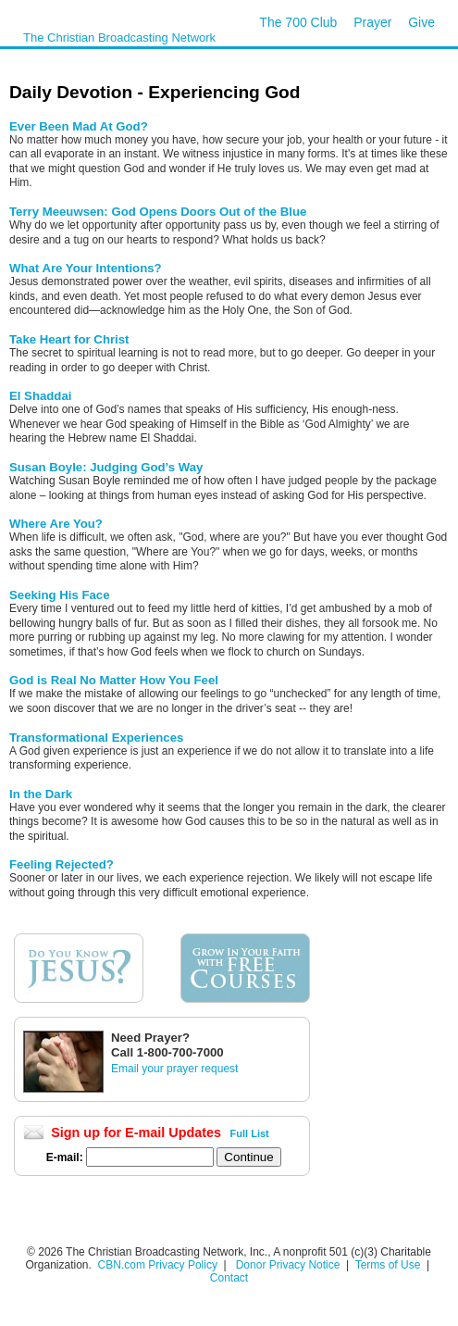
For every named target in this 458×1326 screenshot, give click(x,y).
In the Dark (40, 794)
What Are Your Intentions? (85, 268)
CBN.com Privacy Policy (157, 1264)
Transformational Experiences (96, 737)
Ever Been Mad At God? (78, 126)
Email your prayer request (174, 1068)
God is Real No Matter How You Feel (113, 680)
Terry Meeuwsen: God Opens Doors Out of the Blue (157, 212)
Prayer (372, 22)
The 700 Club (298, 22)
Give (421, 22)
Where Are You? (56, 524)
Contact (229, 1277)
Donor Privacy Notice (288, 1264)
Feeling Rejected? (61, 864)
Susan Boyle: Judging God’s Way (106, 467)
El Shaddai (40, 396)
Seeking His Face (59, 595)
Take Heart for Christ (69, 339)
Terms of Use (389, 1264)
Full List (249, 1133)
